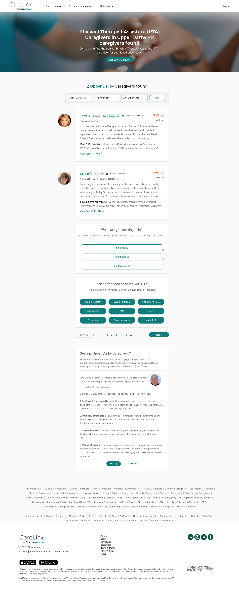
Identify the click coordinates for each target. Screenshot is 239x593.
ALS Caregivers (33, 488)
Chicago (73, 516)
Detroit (103, 516)
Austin (40, 516)
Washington (167, 520)
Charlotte (61, 516)
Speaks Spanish (92, 302)
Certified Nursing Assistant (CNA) (105, 497)
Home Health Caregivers (65, 493)
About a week (122, 257)
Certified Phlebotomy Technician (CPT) (187, 502)
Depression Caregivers (201, 488)
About (103, 539)
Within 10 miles (122, 302)
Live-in (150, 311)
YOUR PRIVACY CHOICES (40, 552)
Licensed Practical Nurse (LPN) (110, 502)
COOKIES (23, 552)
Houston (137, 516)
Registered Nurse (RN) (80, 502)
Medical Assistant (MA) (164, 497)
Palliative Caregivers (146, 493)
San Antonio (99, 520)
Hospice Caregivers (90, 493)
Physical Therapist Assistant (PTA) (146, 502)
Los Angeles (182, 516)
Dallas (83, 516)
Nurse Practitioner (186, 506)
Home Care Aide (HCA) (162, 506)
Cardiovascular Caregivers (128, 488)
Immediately (122, 247)
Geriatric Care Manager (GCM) (58, 506)
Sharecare (105, 542)
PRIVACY (56, 552)
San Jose (143, 520)
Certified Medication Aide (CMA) (93, 506)
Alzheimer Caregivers (55, 488)
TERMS (66, 552)
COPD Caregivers (153, 488)
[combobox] (69, 98)
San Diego (113, 520)
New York (208, 516)
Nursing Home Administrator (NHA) (196, 497)
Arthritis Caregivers (79, 488)
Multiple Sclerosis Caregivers (118, 493)
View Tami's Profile (91, 154)
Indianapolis (151, 516)
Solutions (106, 6)
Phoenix (85, 520)
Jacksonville (166, 516)
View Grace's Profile (92, 211)
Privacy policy (107, 551)
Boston (49, 516)
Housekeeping (92, 311)
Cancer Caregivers (101, 488)
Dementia (93, 320)
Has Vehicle (151, 320)
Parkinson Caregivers (171, 493)
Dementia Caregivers (176, 488)
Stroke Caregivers (34, 497)
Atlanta (30, 516)
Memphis (195, 516)
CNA (121, 311)
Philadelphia (72, 520)
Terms (103, 554)
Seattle (155, 520)
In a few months (122, 266)
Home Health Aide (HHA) (137, 497)
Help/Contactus (107, 548)
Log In (226, 6)
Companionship (122, 320)
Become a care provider (81, 6)
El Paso (113, 516)
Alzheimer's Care (151, 302)
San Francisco (128, 520)
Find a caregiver (54, 6)
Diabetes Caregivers (39, 493)
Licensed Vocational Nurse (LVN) (49, 502)
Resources (105, 545)
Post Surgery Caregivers (197, 493)
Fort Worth (125, 516)
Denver (93, 516)
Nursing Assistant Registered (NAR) (130, 506)
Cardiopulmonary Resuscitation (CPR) (65, 497)
